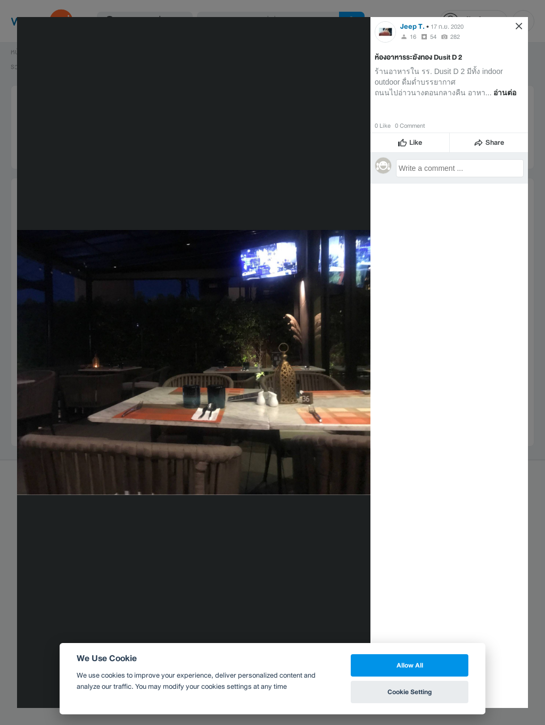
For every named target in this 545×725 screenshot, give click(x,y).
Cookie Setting (409, 692)
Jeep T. (413, 26)
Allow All (410, 665)
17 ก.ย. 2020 (447, 26)
